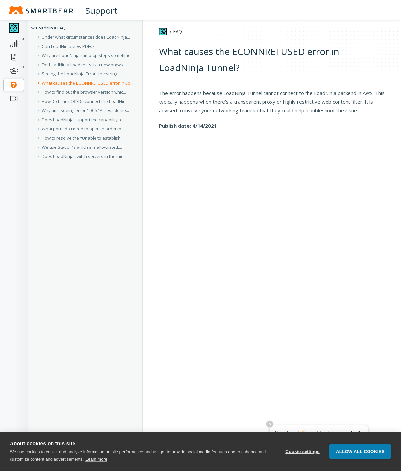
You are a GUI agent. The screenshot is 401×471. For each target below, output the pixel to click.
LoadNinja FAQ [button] (51, 28)
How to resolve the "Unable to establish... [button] (83, 138)
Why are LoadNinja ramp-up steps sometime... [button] (88, 55)
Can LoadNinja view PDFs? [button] (68, 46)
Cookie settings (302, 451)
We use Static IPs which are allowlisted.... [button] (82, 147)
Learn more (96, 459)
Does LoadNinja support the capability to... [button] (84, 120)
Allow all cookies (360, 451)
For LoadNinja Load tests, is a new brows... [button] (84, 65)
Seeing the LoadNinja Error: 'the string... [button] (81, 74)
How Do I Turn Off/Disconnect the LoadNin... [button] (85, 101)
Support (101, 10)
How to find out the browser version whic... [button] (84, 92)
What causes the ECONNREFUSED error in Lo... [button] (87, 83)
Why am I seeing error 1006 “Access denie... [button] (85, 110)
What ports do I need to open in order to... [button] (83, 129)
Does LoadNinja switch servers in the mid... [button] (84, 156)
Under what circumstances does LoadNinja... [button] (86, 37)
